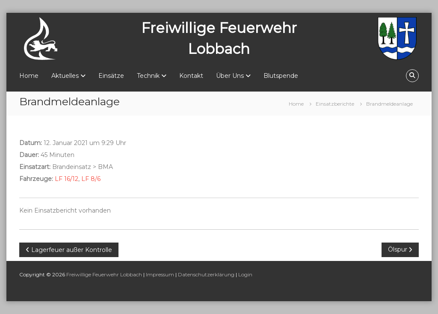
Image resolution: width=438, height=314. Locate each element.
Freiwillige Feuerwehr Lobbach (104, 274)
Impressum (160, 274)
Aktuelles (65, 76)
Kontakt (191, 76)
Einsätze (111, 76)
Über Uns (230, 76)
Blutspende (280, 76)
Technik (148, 76)
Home (28, 76)
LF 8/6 (91, 179)
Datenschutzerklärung (206, 274)
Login (245, 274)
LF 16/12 (66, 179)
